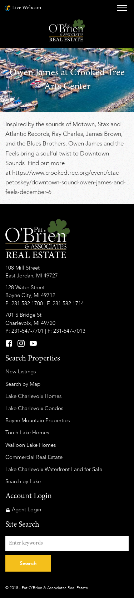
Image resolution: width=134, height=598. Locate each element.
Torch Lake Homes (27, 432)
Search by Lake (23, 481)
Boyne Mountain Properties (37, 420)
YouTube (33, 343)
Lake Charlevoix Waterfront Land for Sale (53, 469)
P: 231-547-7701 (24, 330)
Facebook (9, 343)
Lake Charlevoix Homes (33, 396)
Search (28, 563)
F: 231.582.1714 (65, 303)
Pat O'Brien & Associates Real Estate (67, 30)
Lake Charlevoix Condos (34, 408)
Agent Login (26, 509)
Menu (122, 8)
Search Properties (32, 359)
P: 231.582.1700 (24, 303)
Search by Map (22, 384)
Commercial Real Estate (34, 457)
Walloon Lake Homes (30, 445)
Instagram (21, 343)
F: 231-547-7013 (66, 330)
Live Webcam (26, 8)
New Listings (20, 371)
